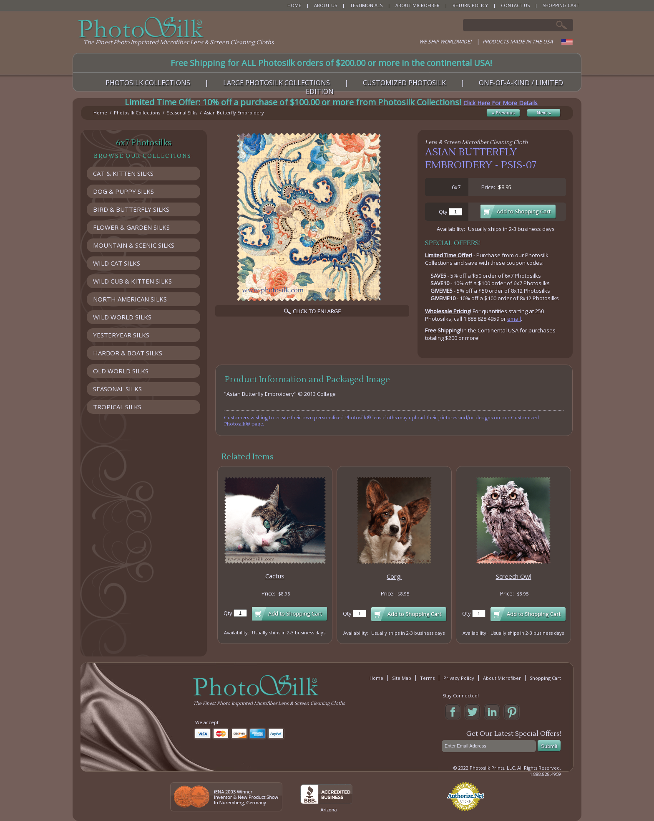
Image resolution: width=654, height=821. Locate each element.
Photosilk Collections (137, 112)
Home (100, 112)
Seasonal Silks (182, 112)
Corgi (394, 576)
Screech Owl (513, 576)
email (514, 318)
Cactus (274, 576)
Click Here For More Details (500, 103)
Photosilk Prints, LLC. (493, 768)
